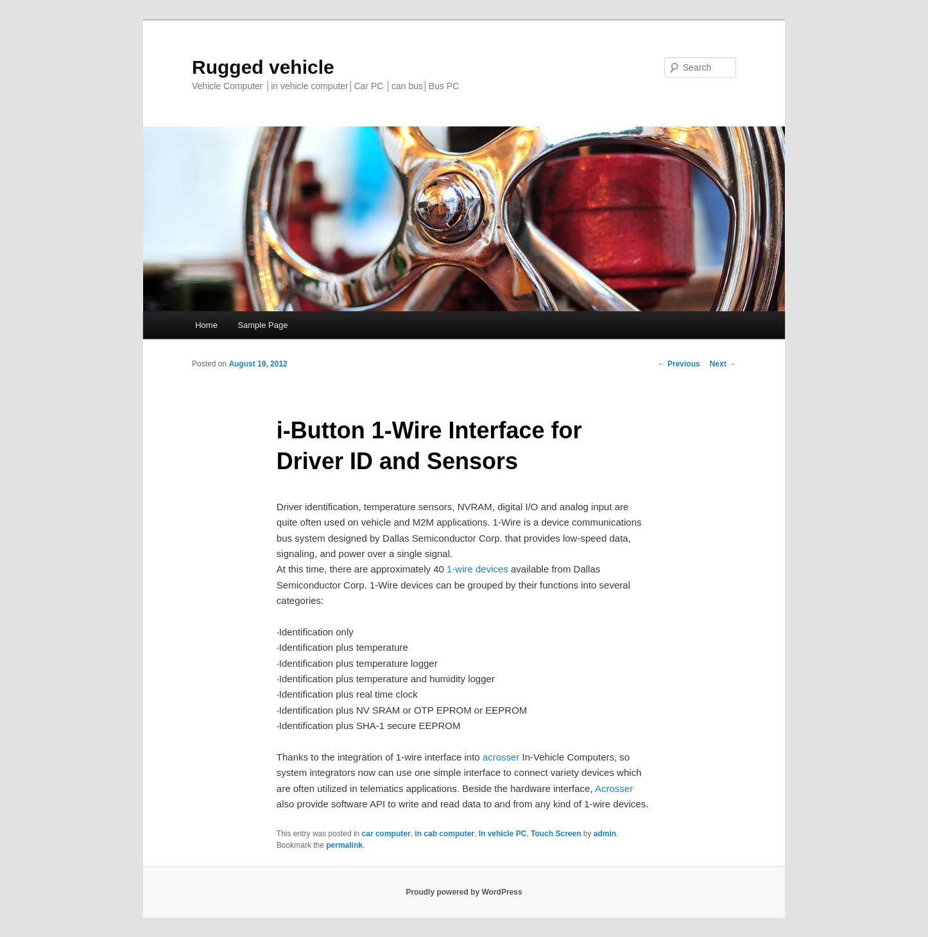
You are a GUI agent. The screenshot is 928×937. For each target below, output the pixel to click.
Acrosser (614, 788)
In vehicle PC (503, 833)
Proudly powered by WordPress (464, 892)
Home (206, 325)
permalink (344, 845)
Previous (679, 363)
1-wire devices (479, 568)
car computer (386, 833)
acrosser (501, 757)
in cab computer (444, 833)
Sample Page (262, 325)
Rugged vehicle (263, 67)
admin (605, 833)
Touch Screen (556, 833)
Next (723, 363)
